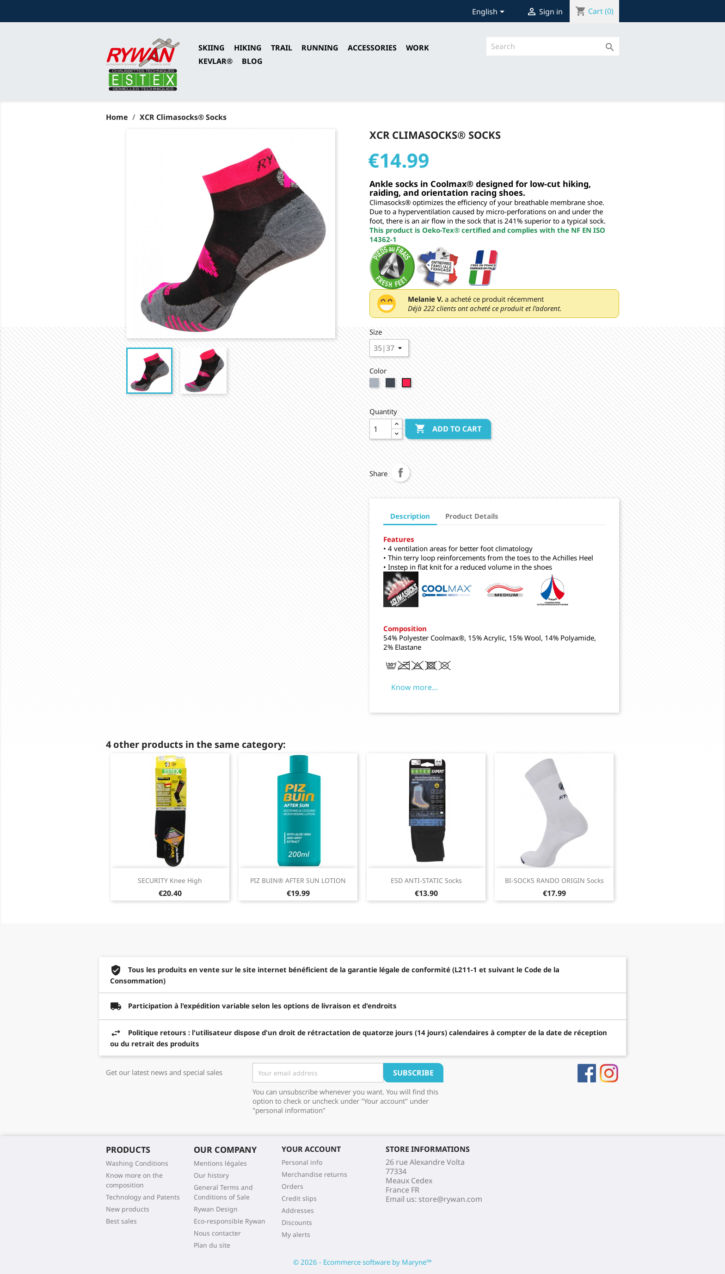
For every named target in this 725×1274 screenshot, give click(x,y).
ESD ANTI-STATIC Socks (426, 880)
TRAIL (281, 48)
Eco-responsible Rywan (229, 1221)
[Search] (552, 46)
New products (127, 1209)
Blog (252, 61)
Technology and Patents (143, 1197)
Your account (311, 1149)
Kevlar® (215, 61)
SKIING (211, 48)
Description (410, 516)
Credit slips (299, 1198)
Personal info (302, 1162)
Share (400, 472)
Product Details (471, 516)
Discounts (297, 1222)
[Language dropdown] (490, 12)
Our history (211, 1175)
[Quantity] (380, 429)
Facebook (587, 1073)
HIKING (248, 48)
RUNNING (319, 48)
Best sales (121, 1221)
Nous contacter (217, 1233)
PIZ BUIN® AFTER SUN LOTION (298, 880)
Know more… (414, 687)
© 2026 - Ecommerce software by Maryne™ (362, 1262)
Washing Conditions (137, 1163)
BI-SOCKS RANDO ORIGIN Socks (554, 880)
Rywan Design (216, 1209)
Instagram (609, 1073)
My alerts (296, 1234)
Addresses (298, 1210)
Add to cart (448, 429)
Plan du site (212, 1245)
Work (417, 48)
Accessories (372, 48)
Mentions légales (220, 1163)
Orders (292, 1186)
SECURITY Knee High (170, 880)
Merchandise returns (314, 1174)
